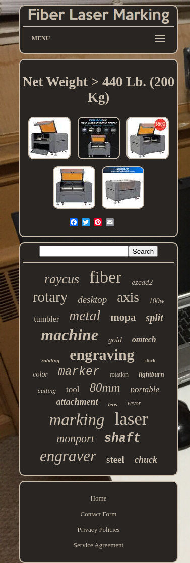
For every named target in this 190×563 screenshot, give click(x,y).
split (154, 317)
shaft (122, 438)
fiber (105, 277)
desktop (92, 299)
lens (112, 404)
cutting (47, 390)
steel (115, 459)
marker (79, 372)
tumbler (46, 319)
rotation (119, 374)
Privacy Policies (98, 529)
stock (150, 360)
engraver (68, 456)
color (40, 374)
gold (115, 340)
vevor (134, 403)
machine (69, 335)
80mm (104, 387)
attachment (77, 402)
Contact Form (99, 514)
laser (131, 419)
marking (76, 420)
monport (75, 438)
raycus (61, 279)
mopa (123, 317)
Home (99, 498)
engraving (102, 354)
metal (84, 315)
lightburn (151, 374)
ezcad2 (142, 282)
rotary (50, 297)
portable (145, 389)
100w (156, 301)
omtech (144, 339)
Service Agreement (98, 545)
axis (128, 297)
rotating (50, 360)
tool (72, 389)
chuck (146, 460)
